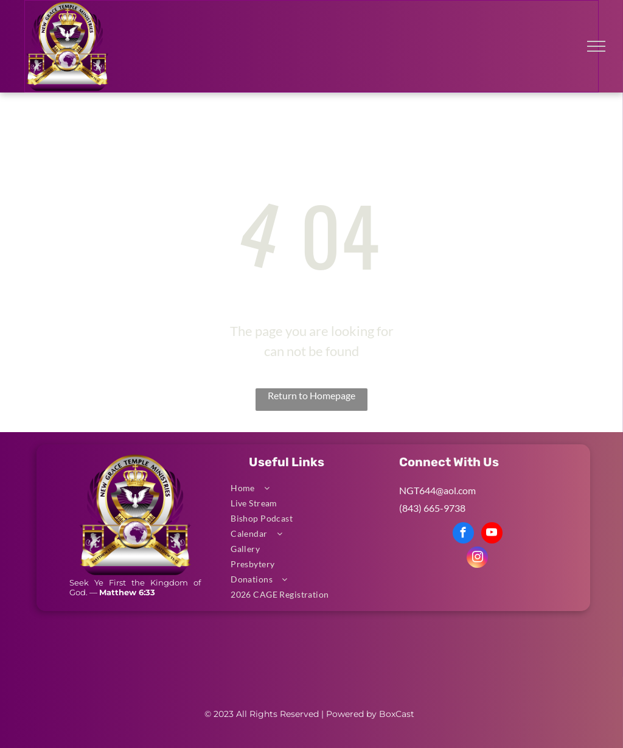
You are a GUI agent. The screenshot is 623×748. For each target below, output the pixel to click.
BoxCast (396, 713)
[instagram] (477, 559)
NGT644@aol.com (437, 490)
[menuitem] (307, 487)
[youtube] (492, 534)
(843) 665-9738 (432, 508)
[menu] (596, 46)
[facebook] (463, 534)
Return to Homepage (311, 395)
